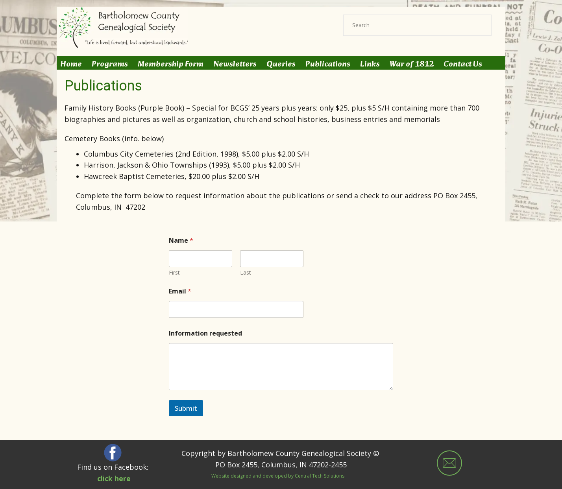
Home (71, 64)
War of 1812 (412, 64)
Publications (327, 64)
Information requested (205, 333)
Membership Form (170, 64)
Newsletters (235, 64)
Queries (281, 64)
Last (245, 272)
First (174, 272)
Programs (110, 64)
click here (114, 478)
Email (180, 291)
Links (370, 64)
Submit (186, 408)
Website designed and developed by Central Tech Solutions (277, 476)
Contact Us (463, 64)
